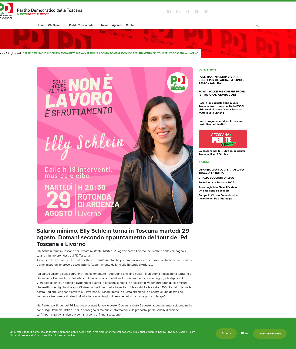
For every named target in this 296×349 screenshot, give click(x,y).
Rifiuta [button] (244, 333)
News (104, 25)
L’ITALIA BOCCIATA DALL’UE (216, 178)
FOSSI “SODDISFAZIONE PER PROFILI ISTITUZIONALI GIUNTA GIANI (222, 93)
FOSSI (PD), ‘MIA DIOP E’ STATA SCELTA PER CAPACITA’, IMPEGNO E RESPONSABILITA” (221, 80)
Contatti (131, 25)
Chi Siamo (56, 25)
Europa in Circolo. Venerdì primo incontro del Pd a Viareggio (218, 197)
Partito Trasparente (83, 25)
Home (40, 25)
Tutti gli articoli (13, 53)
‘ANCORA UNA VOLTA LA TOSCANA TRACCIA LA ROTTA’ (221, 171)
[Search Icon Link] (257, 26)
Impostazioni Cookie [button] (270, 333)
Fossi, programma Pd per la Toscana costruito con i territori (221, 122)
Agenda (117, 25)
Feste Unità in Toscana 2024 (216, 182)
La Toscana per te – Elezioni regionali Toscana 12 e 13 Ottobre (222, 152)
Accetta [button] (226, 333)
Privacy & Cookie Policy (180, 332)
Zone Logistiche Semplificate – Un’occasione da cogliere (218, 188)
